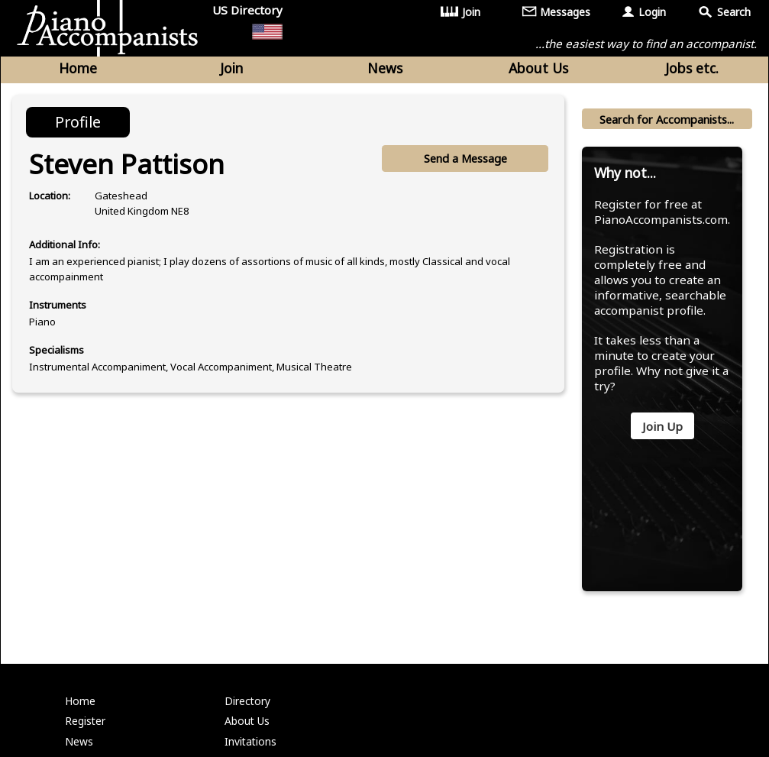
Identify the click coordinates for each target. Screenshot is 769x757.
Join (472, 12)
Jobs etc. (692, 70)
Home (78, 70)
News (384, 70)
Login (652, 12)
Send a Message (464, 162)
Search (734, 12)
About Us (538, 70)
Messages (565, 12)
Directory (249, 731)
